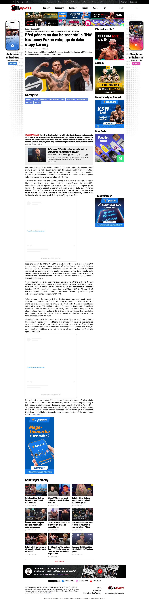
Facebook (68, 581)
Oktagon (59, 154)
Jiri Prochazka (54, 99)
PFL (55, 518)
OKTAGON (80, 494)
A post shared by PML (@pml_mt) (51, 258)
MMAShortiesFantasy (92, 593)
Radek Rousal (78, 155)
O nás (99, 588)
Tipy (104, 8)
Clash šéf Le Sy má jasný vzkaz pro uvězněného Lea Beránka (58, 500)
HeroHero (97, 591)
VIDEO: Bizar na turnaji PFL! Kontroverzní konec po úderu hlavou (59, 525)
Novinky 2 (43, 99)
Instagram (82, 581)
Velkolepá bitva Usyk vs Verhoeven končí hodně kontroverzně (34, 500)
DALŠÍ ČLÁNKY (59, 561)
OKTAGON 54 (71, 155)
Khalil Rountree (82, 99)
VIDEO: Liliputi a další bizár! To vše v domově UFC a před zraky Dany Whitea (82, 525)
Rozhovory (59, 8)
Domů (27, 29)
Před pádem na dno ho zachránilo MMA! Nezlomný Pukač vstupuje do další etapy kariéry (52, 31)
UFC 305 (29, 102)
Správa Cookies (68, 598)
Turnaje (73, 8)
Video (95, 8)
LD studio (102, 598)
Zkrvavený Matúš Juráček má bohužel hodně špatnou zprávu (82, 549)
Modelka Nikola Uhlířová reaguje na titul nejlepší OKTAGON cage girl (81, 500)
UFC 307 (37, 102)
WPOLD (45, 49)
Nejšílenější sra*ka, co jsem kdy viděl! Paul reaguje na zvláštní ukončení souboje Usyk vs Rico (59, 550)
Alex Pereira (71, 99)
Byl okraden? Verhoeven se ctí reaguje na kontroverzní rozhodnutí (35, 549)
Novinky (46, 8)
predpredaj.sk (37, 415)
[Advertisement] (59, 119)
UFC (37, 29)
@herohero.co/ (57, 574)
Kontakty (48, 593)
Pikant (85, 8)
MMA (36, 99)
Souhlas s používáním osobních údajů (83, 598)
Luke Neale (86, 155)
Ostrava (65, 154)
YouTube (95, 581)
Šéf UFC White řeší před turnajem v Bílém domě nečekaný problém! (34, 525)
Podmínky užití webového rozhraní (53, 598)
